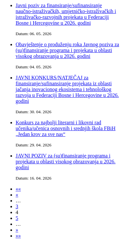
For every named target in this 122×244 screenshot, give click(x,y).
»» (18, 235)
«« (18, 189)
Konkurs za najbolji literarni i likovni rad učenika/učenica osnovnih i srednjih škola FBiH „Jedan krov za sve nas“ (65, 128)
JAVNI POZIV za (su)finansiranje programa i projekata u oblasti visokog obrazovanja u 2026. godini (65, 161)
